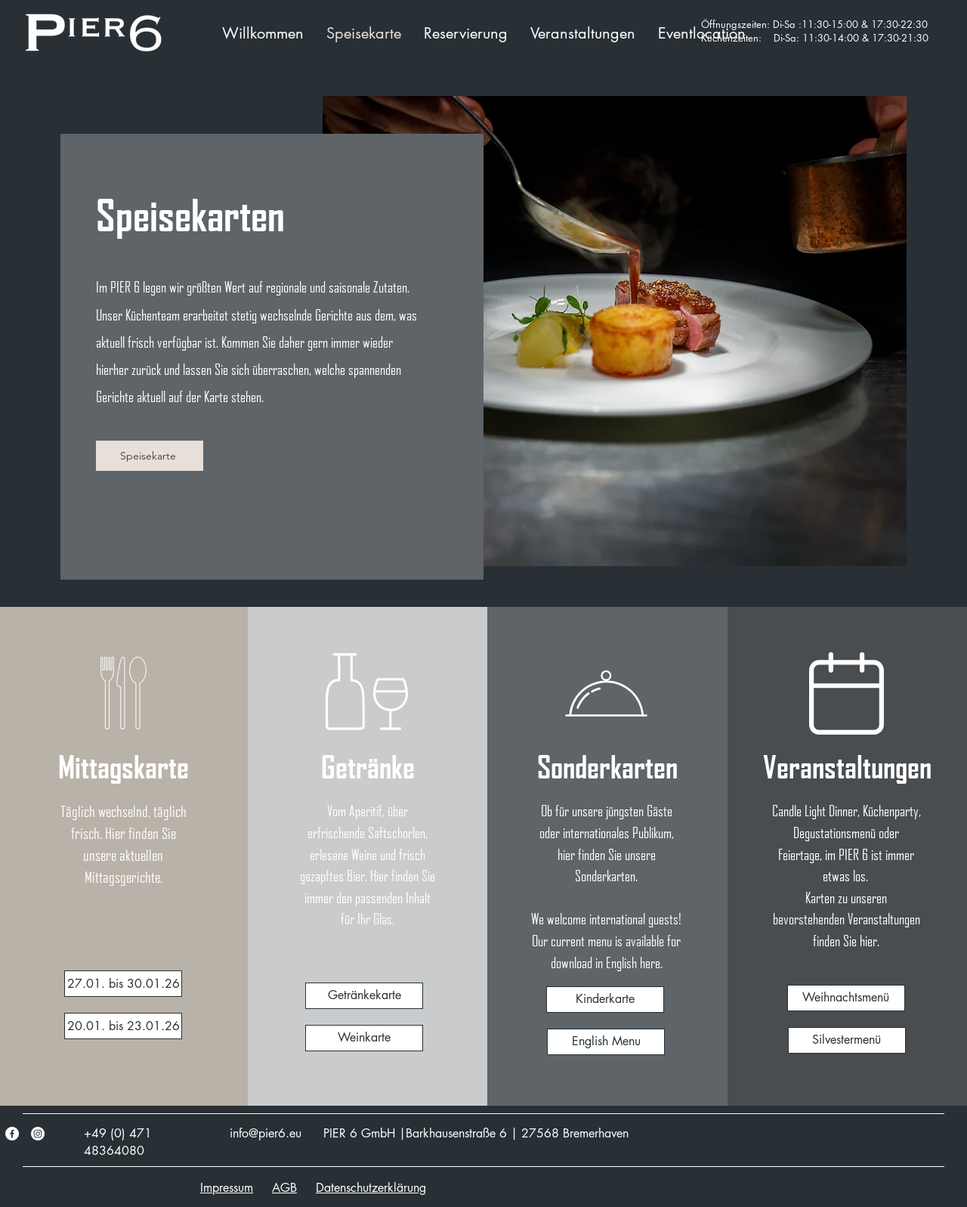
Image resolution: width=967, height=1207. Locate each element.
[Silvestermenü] (847, 1040)
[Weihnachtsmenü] (846, 998)
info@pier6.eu (265, 1133)
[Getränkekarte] (364, 996)
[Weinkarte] (364, 1038)
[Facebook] (12, 1133)
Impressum (226, 1188)
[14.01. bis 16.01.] (123, 983)
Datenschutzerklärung (371, 1188)
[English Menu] (606, 1042)
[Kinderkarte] (605, 999)
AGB (284, 1188)
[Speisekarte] (149, 456)
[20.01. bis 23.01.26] (123, 1026)
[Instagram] (37, 1133)
